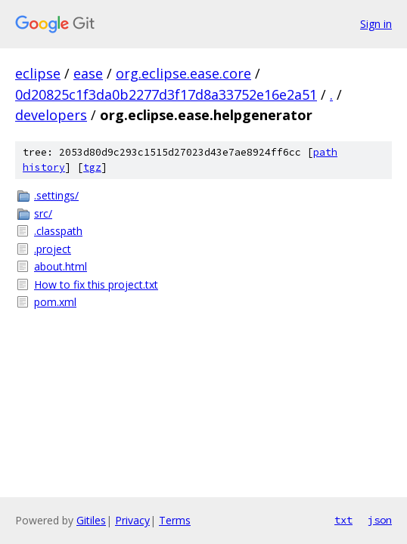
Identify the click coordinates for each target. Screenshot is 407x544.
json (380, 520)
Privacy (132, 520)
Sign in (376, 24)
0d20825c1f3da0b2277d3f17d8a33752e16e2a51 (166, 94)
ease (88, 73)
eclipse (38, 73)
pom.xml (55, 302)
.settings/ (56, 195)
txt (343, 520)
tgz (92, 167)
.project (52, 249)
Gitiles (91, 520)
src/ (43, 213)
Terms (175, 520)
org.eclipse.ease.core (183, 73)
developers (51, 115)
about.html (60, 266)
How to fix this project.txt (96, 284)
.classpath (58, 231)
